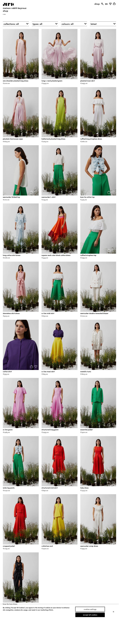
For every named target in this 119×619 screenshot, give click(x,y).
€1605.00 (83, 374)
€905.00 (6, 316)
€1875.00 (6, 141)
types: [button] (37, 23)
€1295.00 (83, 257)
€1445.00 (83, 490)
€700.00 (6, 199)
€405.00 (83, 199)
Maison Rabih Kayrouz (14, 7)
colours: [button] (67, 23)
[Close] (113, 612)
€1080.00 (6, 257)
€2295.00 (83, 83)
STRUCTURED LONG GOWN (50, 429)
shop (97, 3)
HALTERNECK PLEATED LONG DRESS (53, 139)
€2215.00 (45, 141)
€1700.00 (83, 316)
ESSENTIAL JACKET (86, 429)
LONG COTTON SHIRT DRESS (11, 255)
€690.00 (45, 490)
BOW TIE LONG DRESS (10, 604)
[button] (103, 23)
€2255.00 (45, 432)
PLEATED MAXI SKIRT (87, 81)
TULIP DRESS (84, 488)
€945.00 (45, 257)
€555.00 (6, 374)
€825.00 (45, 374)
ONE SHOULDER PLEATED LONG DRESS (15, 81)
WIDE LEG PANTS (9, 488)
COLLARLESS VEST (47, 546)
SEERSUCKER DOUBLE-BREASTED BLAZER (94, 313)
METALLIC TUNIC (85, 371)
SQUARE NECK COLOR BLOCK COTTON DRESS (56, 255)
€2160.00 (83, 141)
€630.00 (45, 316)
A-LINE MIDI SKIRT (48, 313)
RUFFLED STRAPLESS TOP (88, 255)
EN (106, 3)
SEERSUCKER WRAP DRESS (89, 546)
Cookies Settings (90, 609)
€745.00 (45, 199)
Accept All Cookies (90, 615)
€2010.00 (6, 83)
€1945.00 (45, 83)
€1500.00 (83, 432)
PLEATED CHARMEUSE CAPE (13, 139)
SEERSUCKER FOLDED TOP (11, 197)
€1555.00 (83, 548)
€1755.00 (6, 548)
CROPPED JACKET (9, 546)
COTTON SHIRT (7, 371)
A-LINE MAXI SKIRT (48, 371)
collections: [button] (11, 23)
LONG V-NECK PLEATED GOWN (52, 81)
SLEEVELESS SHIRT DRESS (11, 313)
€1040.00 (6, 490)
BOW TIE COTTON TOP (87, 197)
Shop (5, 10)
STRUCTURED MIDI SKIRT (50, 488)
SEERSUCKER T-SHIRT (48, 197)
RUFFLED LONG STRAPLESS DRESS (91, 139)
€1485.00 (6, 432)
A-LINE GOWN (8, 429)
